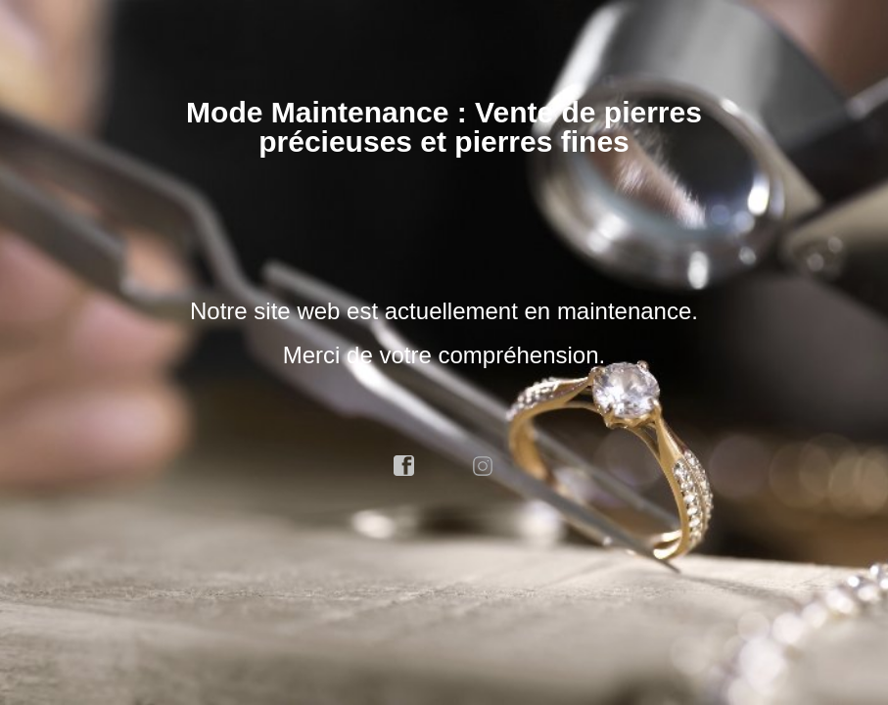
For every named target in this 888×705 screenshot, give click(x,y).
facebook (404, 466)
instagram (483, 466)
